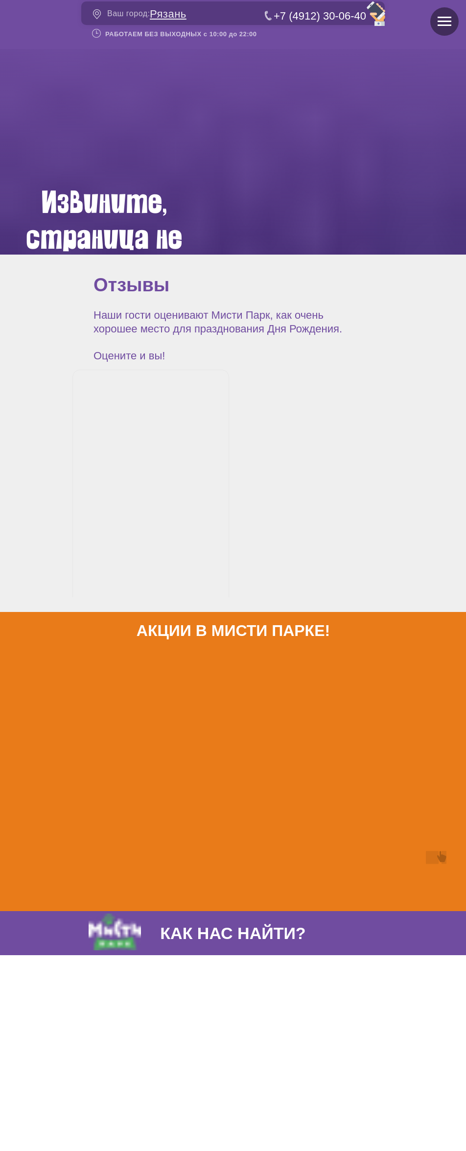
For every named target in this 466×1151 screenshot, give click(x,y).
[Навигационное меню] (444, 21)
